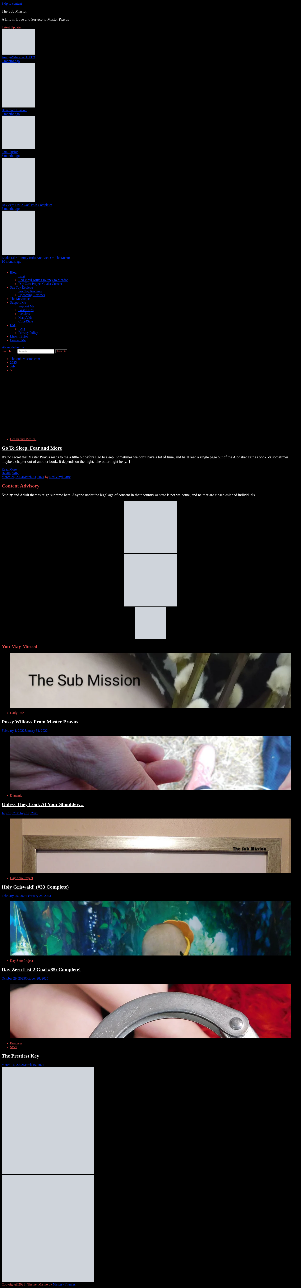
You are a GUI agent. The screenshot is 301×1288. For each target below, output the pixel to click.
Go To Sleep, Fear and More (32, 448)
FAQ (13, 325)
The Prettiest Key (20, 1056)
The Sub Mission (14, 11)
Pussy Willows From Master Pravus (40, 721)
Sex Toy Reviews (21, 287)
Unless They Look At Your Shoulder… (43, 804)
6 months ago (11, 155)
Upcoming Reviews (31, 295)
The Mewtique (20, 299)
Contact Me (18, 340)
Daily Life (17, 713)
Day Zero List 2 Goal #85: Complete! (27, 205)
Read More (9, 469)
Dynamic (16, 795)
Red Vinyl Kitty (60, 477)
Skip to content (12, 3)
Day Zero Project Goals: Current (40, 283)
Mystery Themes (64, 1284)
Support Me (18, 302)
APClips (24, 314)
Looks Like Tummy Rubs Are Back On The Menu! (36, 258)
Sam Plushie (10, 152)
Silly (15, 473)
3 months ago (11, 61)
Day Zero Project (21, 878)
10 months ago (11, 261)
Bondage (16, 1043)
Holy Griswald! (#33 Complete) (35, 887)
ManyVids (25, 317)
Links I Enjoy (19, 336)
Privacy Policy (28, 332)
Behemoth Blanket (14, 110)
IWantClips (25, 310)
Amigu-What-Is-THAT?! (18, 57)
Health (6, 473)
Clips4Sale (25, 321)
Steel (13, 1047)
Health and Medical (23, 439)
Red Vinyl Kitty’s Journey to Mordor (43, 280)
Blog (13, 272)
